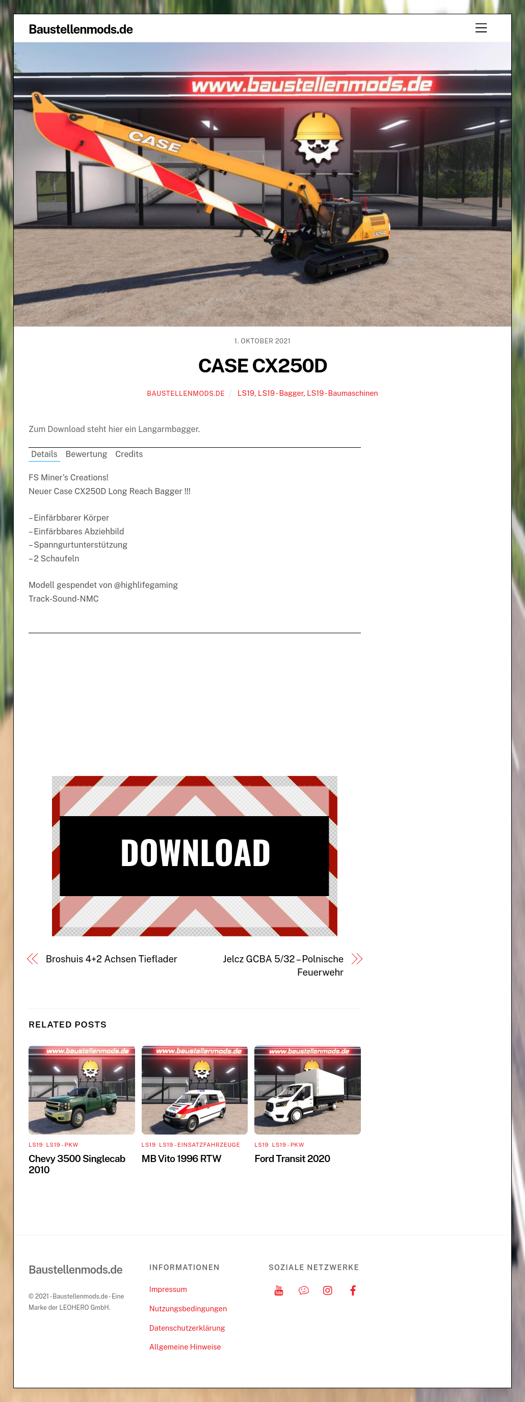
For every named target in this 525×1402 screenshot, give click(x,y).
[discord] (304, 1289)
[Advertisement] (195, 704)
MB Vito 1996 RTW (181, 1158)
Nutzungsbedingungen (188, 1308)
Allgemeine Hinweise (185, 1346)
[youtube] (279, 1289)
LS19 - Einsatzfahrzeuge (199, 1144)
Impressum (168, 1289)
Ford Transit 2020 (292, 1158)
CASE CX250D (262, 365)
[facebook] (353, 1289)
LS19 (246, 393)
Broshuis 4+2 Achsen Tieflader (111, 959)
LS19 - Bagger (280, 393)
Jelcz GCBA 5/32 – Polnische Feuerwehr (283, 966)
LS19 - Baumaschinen (342, 393)
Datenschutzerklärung (187, 1328)
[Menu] (481, 28)
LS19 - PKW (62, 1144)
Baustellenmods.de (186, 393)
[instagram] (328, 1289)
